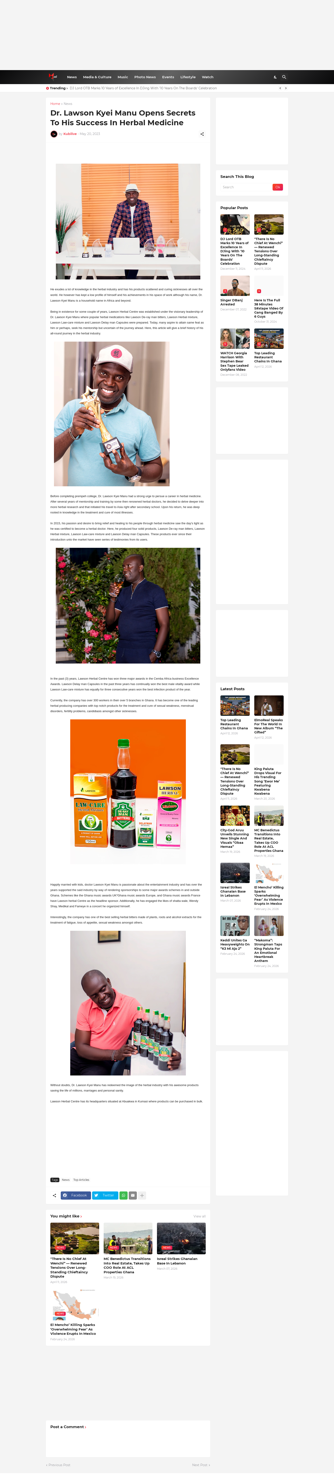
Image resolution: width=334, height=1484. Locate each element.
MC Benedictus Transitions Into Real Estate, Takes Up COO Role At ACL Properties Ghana (127, 1265)
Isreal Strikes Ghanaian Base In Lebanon (177, 1261)
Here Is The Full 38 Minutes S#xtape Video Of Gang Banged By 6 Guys (268, 308)
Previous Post (59, 1465)
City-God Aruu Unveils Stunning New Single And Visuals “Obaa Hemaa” (234, 838)
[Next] (286, 88)
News (72, 77)
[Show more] (142, 1195)
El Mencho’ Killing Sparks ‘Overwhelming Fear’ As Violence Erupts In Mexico (73, 1329)
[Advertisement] (167, 35)
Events (168, 77)
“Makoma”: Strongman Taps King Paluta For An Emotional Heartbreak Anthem (268, 950)
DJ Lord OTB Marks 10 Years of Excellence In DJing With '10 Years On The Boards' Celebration (143, 88)
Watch (207, 77)
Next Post (200, 1465)
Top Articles (81, 1180)
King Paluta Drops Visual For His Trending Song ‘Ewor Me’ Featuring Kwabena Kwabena (267, 781)
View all (200, 1216)
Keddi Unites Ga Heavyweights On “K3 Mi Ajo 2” (235, 944)
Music (123, 77)
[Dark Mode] (275, 77)
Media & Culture (97, 77)
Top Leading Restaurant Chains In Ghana (268, 357)
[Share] (202, 134)
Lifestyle (188, 77)
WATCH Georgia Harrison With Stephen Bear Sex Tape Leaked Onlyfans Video (234, 361)
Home (55, 104)
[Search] (284, 77)
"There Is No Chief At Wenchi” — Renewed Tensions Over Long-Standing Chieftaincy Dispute (69, 1267)
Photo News (145, 77)
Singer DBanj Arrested (231, 302)
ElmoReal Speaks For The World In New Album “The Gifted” (268, 726)
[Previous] (280, 88)
